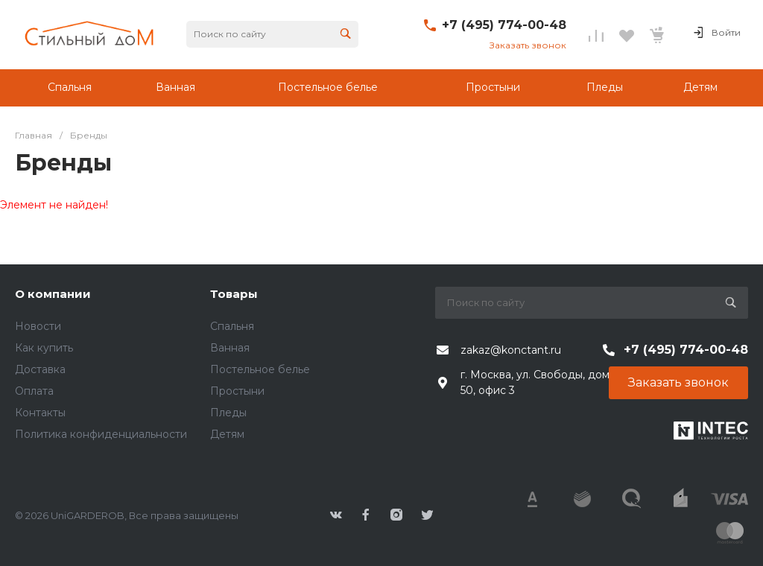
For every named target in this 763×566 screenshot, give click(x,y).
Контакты (40, 412)
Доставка (40, 369)
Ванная (230, 347)
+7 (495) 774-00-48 (504, 25)
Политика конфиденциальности (101, 434)
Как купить (44, 347)
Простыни (237, 391)
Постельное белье (260, 369)
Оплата (34, 391)
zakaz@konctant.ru (510, 350)
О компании (53, 294)
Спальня (232, 326)
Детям (227, 434)
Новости (38, 326)
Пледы (228, 412)
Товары (234, 294)
